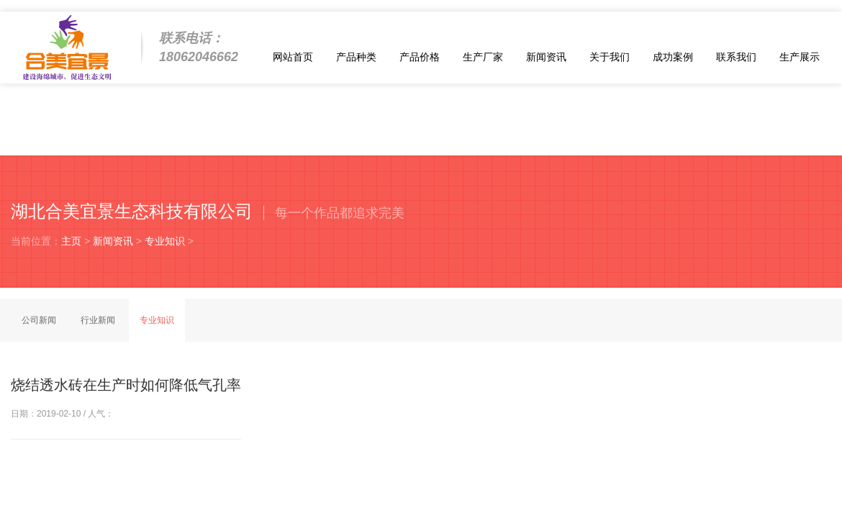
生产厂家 (483, 57)
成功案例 (673, 57)
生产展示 (799, 57)
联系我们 (736, 57)
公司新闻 (39, 320)
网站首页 (293, 57)
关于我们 (609, 57)
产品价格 (419, 57)
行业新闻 (98, 320)
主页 (71, 241)
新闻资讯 (546, 57)
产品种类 (356, 57)
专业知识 (165, 241)
